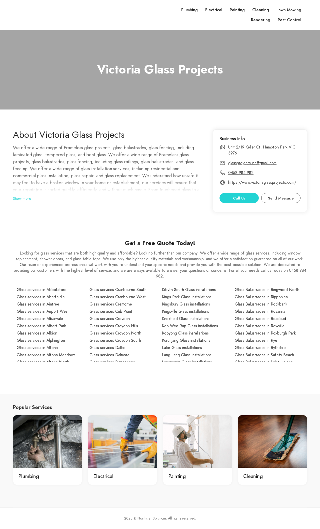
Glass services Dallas (108, 347)
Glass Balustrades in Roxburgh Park (265, 333)
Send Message (281, 198)
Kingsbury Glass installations (186, 304)
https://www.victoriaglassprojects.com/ (262, 182)
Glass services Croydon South (115, 340)
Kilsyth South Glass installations (189, 289)
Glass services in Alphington (41, 340)
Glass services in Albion (37, 333)
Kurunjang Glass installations (186, 340)
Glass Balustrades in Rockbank (261, 304)
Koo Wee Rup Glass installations (190, 326)
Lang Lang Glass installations (187, 355)
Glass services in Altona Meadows (46, 355)
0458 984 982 (241, 173)
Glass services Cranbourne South (118, 289)
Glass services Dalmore (110, 355)
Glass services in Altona (37, 347)
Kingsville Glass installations (185, 311)
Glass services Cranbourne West (118, 297)
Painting (237, 10)
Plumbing (189, 10)
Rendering (260, 20)
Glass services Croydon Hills (114, 326)
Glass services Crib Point (111, 311)
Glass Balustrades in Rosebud (260, 319)
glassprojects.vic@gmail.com (252, 163)
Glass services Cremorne (111, 304)
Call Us (239, 198)
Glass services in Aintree (38, 304)
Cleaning (260, 10)
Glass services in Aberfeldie (41, 297)
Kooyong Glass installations (185, 333)
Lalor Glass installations (182, 347)
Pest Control (289, 20)
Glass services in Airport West (43, 311)
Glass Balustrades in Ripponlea (261, 297)
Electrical (213, 10)
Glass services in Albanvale (40, 319)
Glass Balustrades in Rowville (259, 326)
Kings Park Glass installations (187, 297)
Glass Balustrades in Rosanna (260, 311)
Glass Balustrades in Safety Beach (264, 355)
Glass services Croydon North (115, 333)
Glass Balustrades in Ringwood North (267, 289)
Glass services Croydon (110, 319)
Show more (22, 198)
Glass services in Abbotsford (41, 289)
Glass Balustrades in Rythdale (260, 347)
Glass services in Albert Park (41, 326)
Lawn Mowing (288, 10)
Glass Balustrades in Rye (256, 340)
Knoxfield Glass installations (186, 319)
